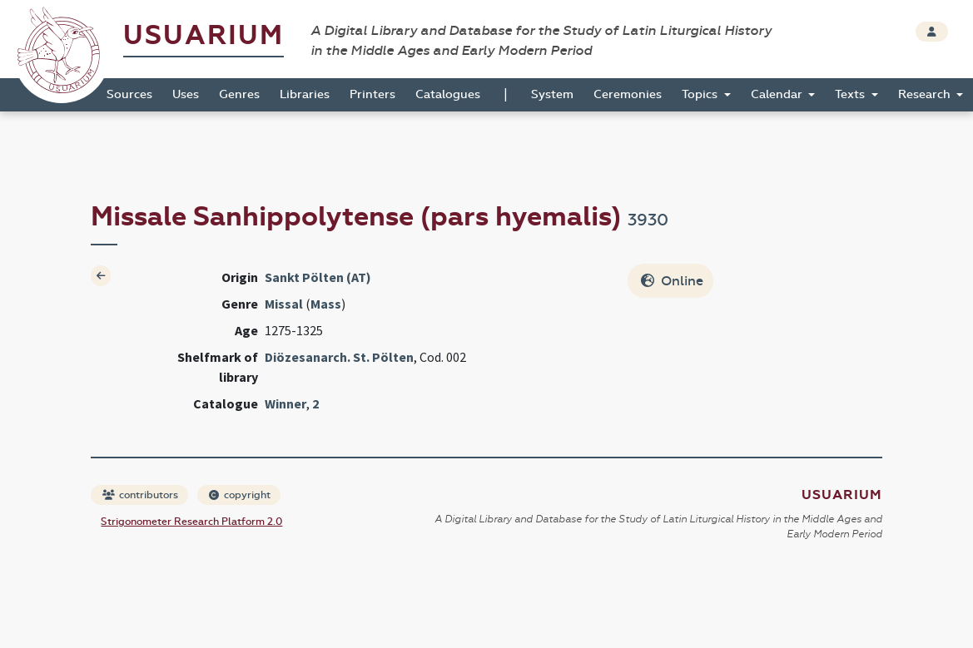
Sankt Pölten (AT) (318, 277)
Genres (239, 94)
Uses (185, 94)
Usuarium (203, 35)
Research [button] (926, 94)
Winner (285, 403)
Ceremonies (627, 94)
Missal (284, 303)
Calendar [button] (778, 94)
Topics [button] (701, 94)
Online (672, 281)
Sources (129, 94)
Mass (325, 303)
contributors (140, 495)
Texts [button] (851, 94)
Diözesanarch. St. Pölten (339, 357)
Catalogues (447, 94)
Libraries (305, 94)
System (552, 94)
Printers (372, 94)
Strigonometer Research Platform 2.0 (191, 521)
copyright (240, 495)
